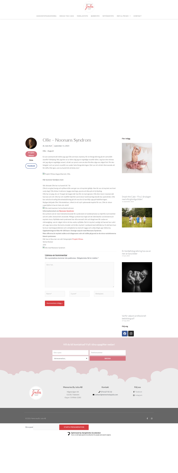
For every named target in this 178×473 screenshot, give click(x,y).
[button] (31, 139)
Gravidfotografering (46, 16)
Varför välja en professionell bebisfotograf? (134, 290)
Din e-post (29, 400)
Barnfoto (95, 16)
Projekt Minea (77, 212)
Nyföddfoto (108, 16)
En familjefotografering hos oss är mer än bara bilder (136, 225)
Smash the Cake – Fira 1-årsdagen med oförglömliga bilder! (136, 171)
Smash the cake (66, 16)
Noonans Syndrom (66, 184)
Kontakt (138, 16)
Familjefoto (82, 16)
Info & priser (124, 16)
